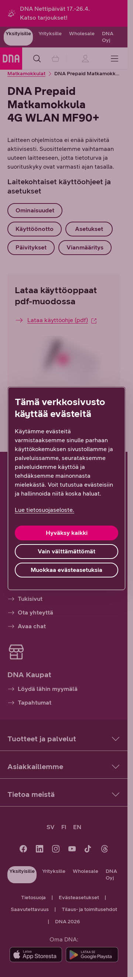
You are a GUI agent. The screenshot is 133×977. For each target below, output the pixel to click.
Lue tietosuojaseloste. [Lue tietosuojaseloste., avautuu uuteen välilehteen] (44, 509)
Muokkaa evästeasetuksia (66, 569)
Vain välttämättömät (66, 551)
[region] (66, 488)
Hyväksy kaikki (67, 532)
